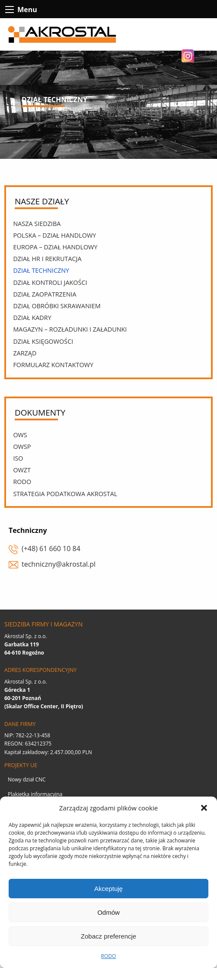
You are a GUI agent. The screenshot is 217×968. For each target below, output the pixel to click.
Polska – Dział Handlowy (54, 235)
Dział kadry (32, 317)
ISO (18, 458)
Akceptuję (108, 888)
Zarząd (24, 353)
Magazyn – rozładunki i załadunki (70, 329)
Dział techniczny (41, 270)
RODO (108, 956)
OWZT (22, 470)
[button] (204, 807)
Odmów (108, 912)
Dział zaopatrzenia (44, 294)
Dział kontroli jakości (50, 282)
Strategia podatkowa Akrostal (65, 494)
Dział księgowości (43, 341)
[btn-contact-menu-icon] (9, 9)
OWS (20, 435)
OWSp (22, 446)
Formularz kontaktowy (53, 365)
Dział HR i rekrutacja (47, 259)
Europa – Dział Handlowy (55, 247)
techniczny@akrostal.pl (59, 564)
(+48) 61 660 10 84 (51, 548)
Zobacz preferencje (108, 936)
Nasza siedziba (37, 223)
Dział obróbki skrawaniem (56, 306)
